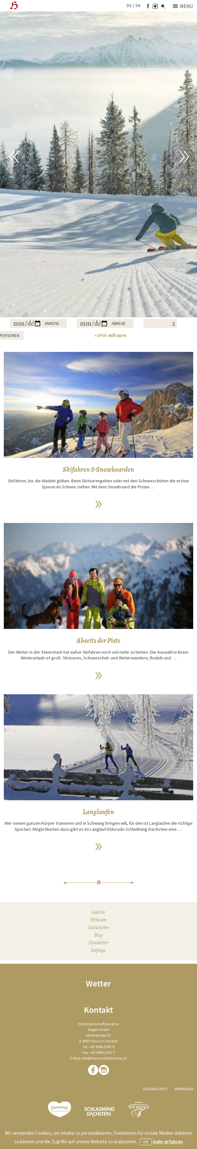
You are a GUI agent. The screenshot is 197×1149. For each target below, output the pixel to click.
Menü (183, 6)
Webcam (98, 919)
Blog (98, 935)
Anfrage (98, 950)
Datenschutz (155, 1088)
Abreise (118, 323)
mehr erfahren (168, 1142)
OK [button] (145, 1142)
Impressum (184, 1088)
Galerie (98, 912)
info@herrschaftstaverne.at (104, 1058)
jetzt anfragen (112, 335)
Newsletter (98, 942)
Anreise (52, 323)
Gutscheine (98, 927)
